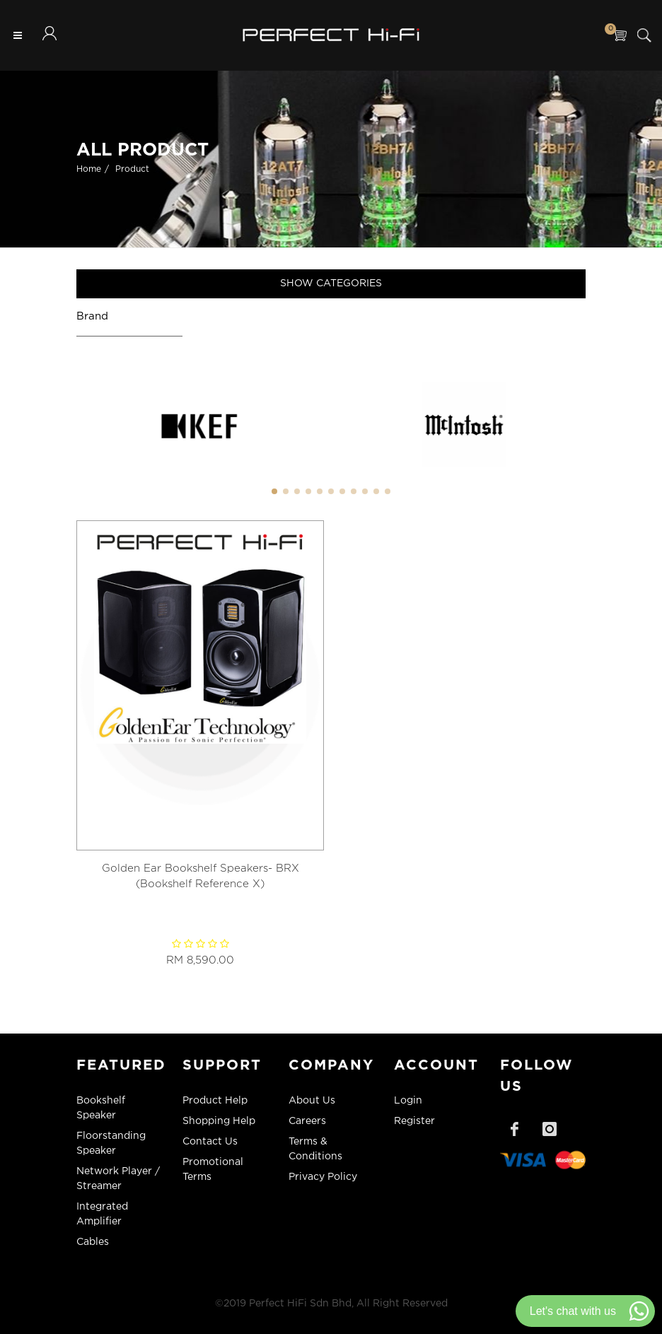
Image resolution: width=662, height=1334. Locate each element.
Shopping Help (218, 1121)
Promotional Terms (212, 1169)
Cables (92, 1242)
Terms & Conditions (315, 1149)
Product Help (215, 1100)
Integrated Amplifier (102, 1214)
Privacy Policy (323, 1177)
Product (132, 169)
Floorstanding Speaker (111, 1143)
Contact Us (210, 1141)
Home (88, 169)
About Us (312, 1100)
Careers (307, 1121)
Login (408, 1100)
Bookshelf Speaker (100, 1108)
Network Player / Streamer (118, 1178)
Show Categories (331, 283)
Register (414, 1121)
